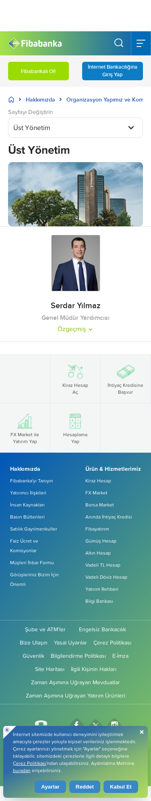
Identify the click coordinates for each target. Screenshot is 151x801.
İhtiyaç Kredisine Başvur (125, 378)
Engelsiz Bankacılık (102, 629)
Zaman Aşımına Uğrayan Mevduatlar (75, 682)
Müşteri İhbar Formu (32, 562)
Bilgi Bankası (99, 601)
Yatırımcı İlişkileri (28, 492)
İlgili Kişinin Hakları (93, 669)
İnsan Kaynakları (27, 504)
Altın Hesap (98, 552)
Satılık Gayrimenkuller (33, 528)
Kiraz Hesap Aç (75, 378)
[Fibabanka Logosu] (35, 43)
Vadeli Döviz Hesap (106, 576)
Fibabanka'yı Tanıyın (31, 480)
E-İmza (120, 656)
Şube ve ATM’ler (45, 629)
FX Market (96, 492)
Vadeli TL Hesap (102, 564)
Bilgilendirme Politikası (78, 656)
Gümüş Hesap (100, 540)
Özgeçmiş (76, 328)
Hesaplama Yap (75, 428)
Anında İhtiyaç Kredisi (108, 516)
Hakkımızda (40, 99)
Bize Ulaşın (34, 642)
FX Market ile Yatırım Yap (24, 428)
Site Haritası (49, 669)
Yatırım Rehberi (101, 589)
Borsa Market (99, 504)
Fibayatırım (97, 528)
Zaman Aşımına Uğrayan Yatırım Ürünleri (75, 695)
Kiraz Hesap (98, 480)
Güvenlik (33, 656)
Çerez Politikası (112, 642)
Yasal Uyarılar (70, 642)
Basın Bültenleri (27, 516)
